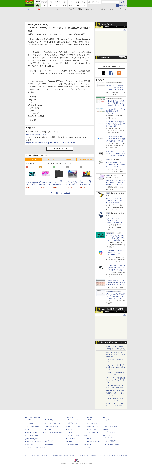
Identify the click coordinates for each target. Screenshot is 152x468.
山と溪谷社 (69, 432)
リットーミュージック (74, 420)
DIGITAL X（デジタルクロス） (53, 432)
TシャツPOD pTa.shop (112, 438)
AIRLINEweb (90, 420)
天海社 (107, 420)
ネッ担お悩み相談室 (32, 435)
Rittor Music (69, 417)
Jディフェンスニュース (93, 423)
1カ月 (123, 27)
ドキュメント (88, 9)
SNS (96, 9)
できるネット (31, 444)
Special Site (105, 57)
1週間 (115, 27)
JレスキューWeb (91, 429)
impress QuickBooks (111, 426)
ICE (104, 417)
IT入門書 (68, 160)
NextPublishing (49, 444)
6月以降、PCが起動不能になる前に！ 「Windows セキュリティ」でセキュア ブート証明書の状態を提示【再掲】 (115, 90)
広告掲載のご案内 (57, 455)
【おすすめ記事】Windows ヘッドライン (113, 342)
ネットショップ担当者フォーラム (54, 423)
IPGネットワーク (108, 435)
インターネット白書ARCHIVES (36, 448)
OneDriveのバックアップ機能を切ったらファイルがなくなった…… (115, 393)
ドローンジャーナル (32, 432)
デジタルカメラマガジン (34, 441)
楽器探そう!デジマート (74, 423)
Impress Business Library (52, 426)
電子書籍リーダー (86, 160)
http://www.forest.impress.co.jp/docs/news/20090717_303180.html (51, 143)
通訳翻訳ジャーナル (92, 426)
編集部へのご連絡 (69, 455)
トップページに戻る (59, 149)
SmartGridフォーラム (51, 420)
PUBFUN (105, 429)
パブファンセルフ (110, 432)
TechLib (89, 447)
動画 (102, 9)
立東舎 (70, 429)
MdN (85, 435)
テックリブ (87, 444)
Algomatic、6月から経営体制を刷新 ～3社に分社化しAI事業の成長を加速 (115, 124)
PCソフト (51, 160)
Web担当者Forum (32, 423)
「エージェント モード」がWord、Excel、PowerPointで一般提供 (115, 367)
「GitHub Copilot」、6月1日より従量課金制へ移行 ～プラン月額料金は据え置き (115, 268)
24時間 (107, 27)
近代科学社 (69, 441)
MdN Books (90, 438)
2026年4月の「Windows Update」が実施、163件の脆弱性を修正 (115, 354)
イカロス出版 (88, 417)
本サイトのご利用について (32, 455)
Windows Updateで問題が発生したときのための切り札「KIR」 (115, 380)
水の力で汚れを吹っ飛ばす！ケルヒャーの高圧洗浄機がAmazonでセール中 (115, 200)
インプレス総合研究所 (33, 426)
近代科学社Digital (73, 444)
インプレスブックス (50, 441)
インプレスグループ (104, 455)
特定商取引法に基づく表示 (120, 455)
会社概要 (93, 455)
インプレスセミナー (50, 429)
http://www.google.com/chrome (38, 134)
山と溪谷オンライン (73, 435)
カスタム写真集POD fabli (112, 441)
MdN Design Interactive (93, 441)
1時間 (99, 27)
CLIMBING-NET (72, 438)
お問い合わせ (46, 455)
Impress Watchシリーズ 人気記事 (112, 309)
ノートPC (33, 160)
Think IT (29, 420)
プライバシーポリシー (83, 455)
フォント (108, 9)
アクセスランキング (107, 24)
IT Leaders (30, 429)
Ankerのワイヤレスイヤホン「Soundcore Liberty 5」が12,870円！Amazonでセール (115, 220)
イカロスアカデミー (92, 432)
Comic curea (108, 423)
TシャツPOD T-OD (74, 426)
